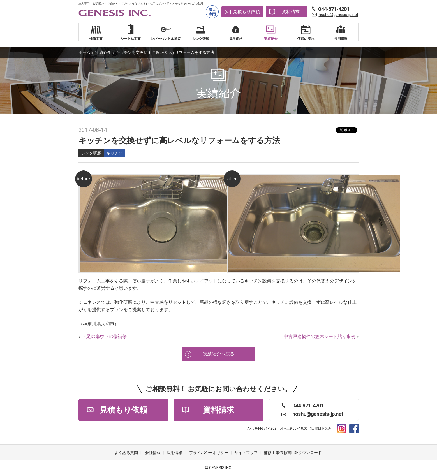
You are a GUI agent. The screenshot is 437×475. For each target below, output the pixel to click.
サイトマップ (246, 452)
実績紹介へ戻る (218, 353)
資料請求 (291, 11)
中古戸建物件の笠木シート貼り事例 (319, 336)
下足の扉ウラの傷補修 (104, 336)
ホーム (84, 52)
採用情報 (174, 452)
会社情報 (153, 452)
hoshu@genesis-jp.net (338, 14)
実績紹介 (103, 52)
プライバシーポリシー (208, 452)
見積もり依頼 (246, 11)
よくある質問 (126, 452)
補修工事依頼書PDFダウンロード (293, 452)
